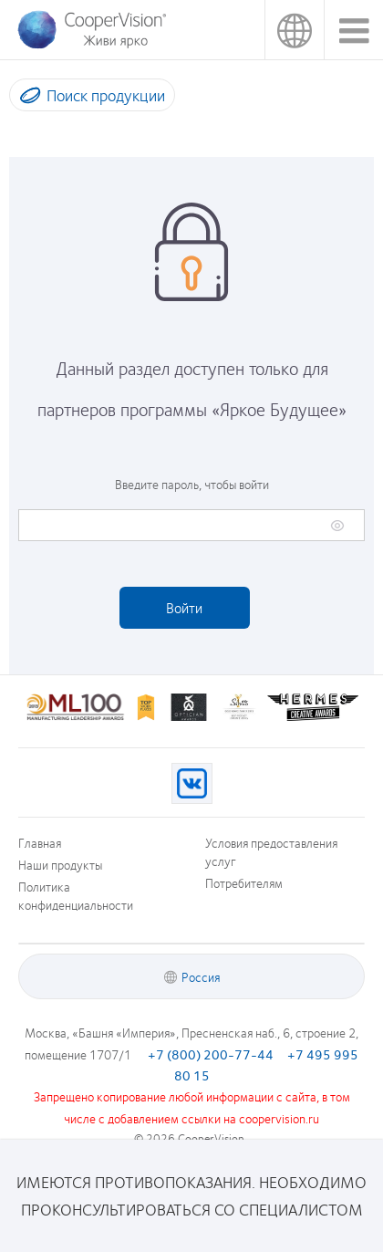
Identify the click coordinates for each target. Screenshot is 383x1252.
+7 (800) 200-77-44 (211, 1054)
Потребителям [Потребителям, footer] (244, 882)
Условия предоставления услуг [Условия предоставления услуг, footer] (271, 851)
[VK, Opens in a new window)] (191, 783)
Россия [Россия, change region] (294, 29)
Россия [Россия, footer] (200, 976)
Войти (184, 607)
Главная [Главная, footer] (39, 842)
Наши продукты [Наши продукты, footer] (60, 864)
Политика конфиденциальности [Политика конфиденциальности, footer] (75, 895)
